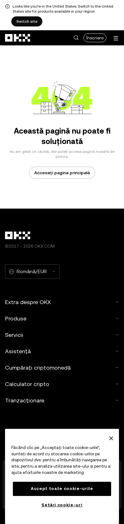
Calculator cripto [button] (62, 384)
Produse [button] (62, 318)
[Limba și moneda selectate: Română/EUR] (32, 271)
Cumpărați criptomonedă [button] (62, 367)
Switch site (26, 21)
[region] (62, 476)
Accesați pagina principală (62, 172)
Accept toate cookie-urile (62, 488)
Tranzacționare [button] (62, 400)
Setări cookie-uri (61, 505)
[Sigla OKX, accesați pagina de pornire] (18, 37)
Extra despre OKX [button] (62, 302)
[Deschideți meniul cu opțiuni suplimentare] (116, 38)
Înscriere (95, 37)
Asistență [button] (62, 351)
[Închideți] (111, 438)
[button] (76, 38)
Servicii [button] (62, 334)
